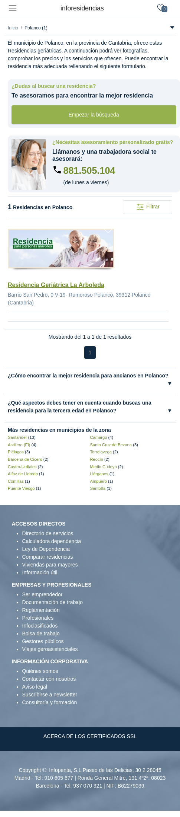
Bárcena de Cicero (25, 459)
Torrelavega (101, 452)
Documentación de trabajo (52, 602)
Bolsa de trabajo (41, 633)
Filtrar (147, 207)
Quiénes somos (40, 671)
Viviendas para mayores (50, 565)
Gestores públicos (43, 641)
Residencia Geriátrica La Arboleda (56, 285)
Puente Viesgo (21, 488)
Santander (17, 437)
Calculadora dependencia (51, 541)
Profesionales (38, 618)
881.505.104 (89, 170)
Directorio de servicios (47, 533)
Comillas (16, 481)
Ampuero (98, 481)
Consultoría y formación (49, 702)
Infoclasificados (40, 626)
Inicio (13, 28)
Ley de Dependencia (46, 549)
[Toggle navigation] (12, 8)
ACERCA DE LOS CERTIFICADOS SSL (90, 736)
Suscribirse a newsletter (50, 695)
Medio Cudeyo (103, 467)
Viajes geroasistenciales (50, 649)
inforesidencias (82, 8)
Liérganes (99, 474)
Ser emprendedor (42, 594)
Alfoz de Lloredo (23, 474)
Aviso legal (34, 687)
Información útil (40, 572)
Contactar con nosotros (49, 679)
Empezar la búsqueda (93, 115)
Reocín (96, 459)
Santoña (98, 488)
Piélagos (16, 452)
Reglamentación (41, 610)
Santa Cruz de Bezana (111, 445)
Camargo (98, 437)
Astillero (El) (19, 445)
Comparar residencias (47, 557)
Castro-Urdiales (22, 467)
